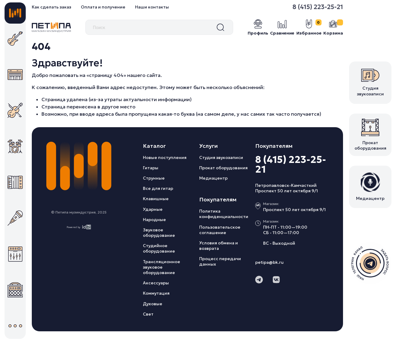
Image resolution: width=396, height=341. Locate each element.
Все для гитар (158, 188)
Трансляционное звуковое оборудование (161, 267)
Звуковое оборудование (159, 232)
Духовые (152, 303)
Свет (148, 314)
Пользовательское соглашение (219, 229)
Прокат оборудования (223, 167)
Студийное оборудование (159, 248)
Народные (154, 219)
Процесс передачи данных (220, 261)
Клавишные (156, 198)
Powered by (79, 227)
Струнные (154, 178)
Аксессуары (156, 283)
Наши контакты (152, 7)
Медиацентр (213, 178)
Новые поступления (164, 157)
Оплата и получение (103, 7)
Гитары (150, 167)
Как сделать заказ (51, 7)
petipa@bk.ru (269, 262)
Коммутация (156, 293)
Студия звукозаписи (221, 157)
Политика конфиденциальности (223, 213)
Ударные (153, 209)
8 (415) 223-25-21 (317, 7)
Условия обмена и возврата (218, 245)
